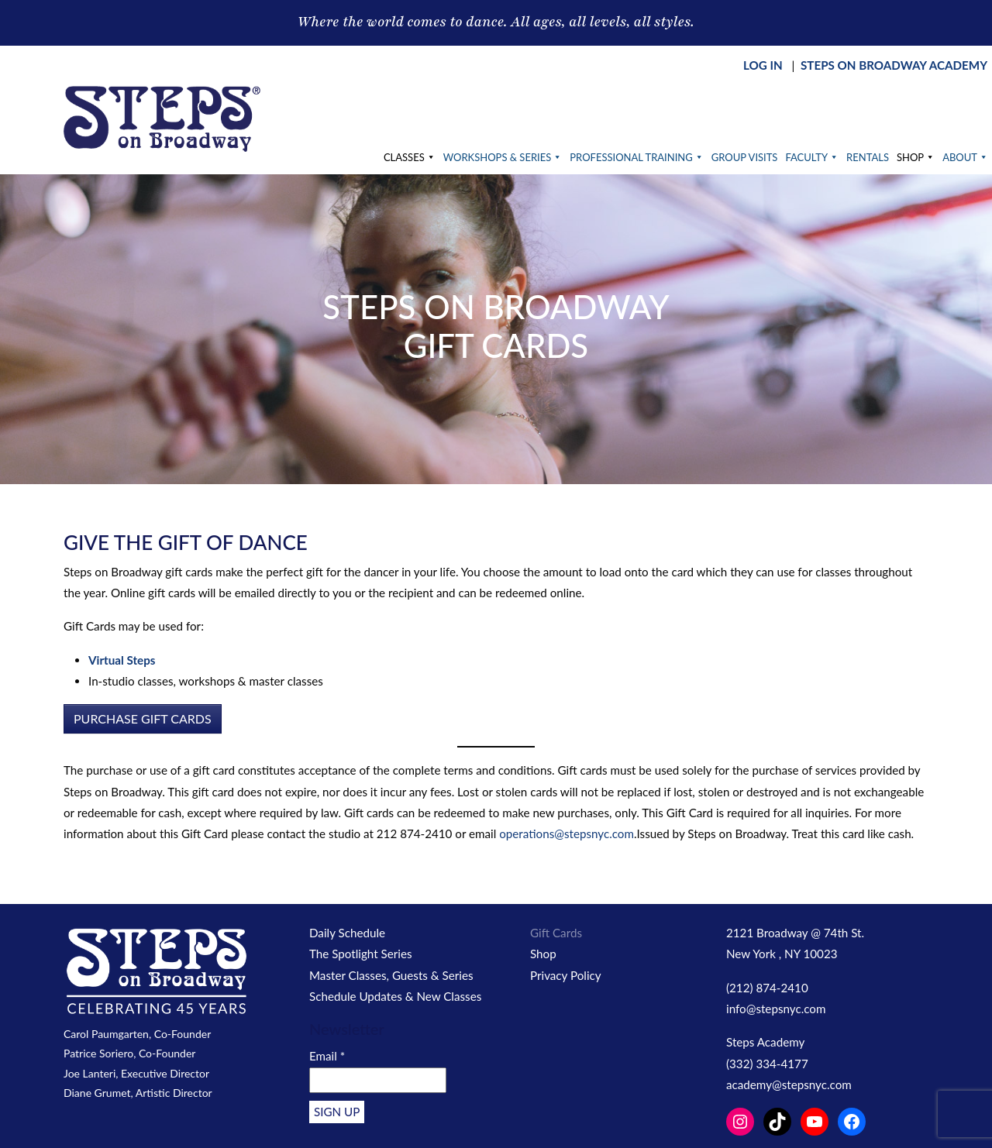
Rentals (867, 157)
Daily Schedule (347, 933)
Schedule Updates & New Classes (395, 996)
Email (327, 1056)
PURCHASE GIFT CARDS (143, 718)
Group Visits (744, 157)
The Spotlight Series (360, 954)
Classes (410, 157)
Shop (916, 157)
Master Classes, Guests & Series (391, 975)
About (965, 157)
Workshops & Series (503, 157)
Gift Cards (556, 933)
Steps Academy (765, 1042)
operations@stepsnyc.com (566, 833)
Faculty (812, 157)
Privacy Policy (565, 975)
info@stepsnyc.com (775, 1009)
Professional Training (636, 157)
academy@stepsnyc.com (789, 1084)
